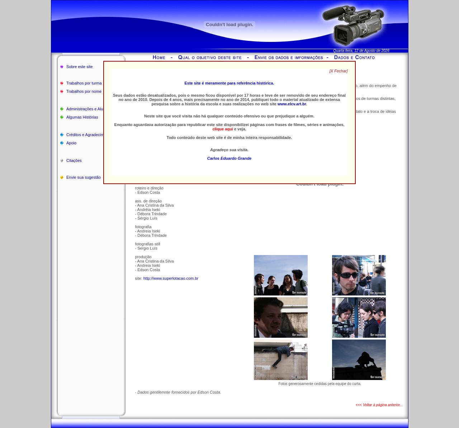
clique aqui (222, 129)
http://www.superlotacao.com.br (170, 278)
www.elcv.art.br (292, 104)
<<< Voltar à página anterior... (379, 405)
